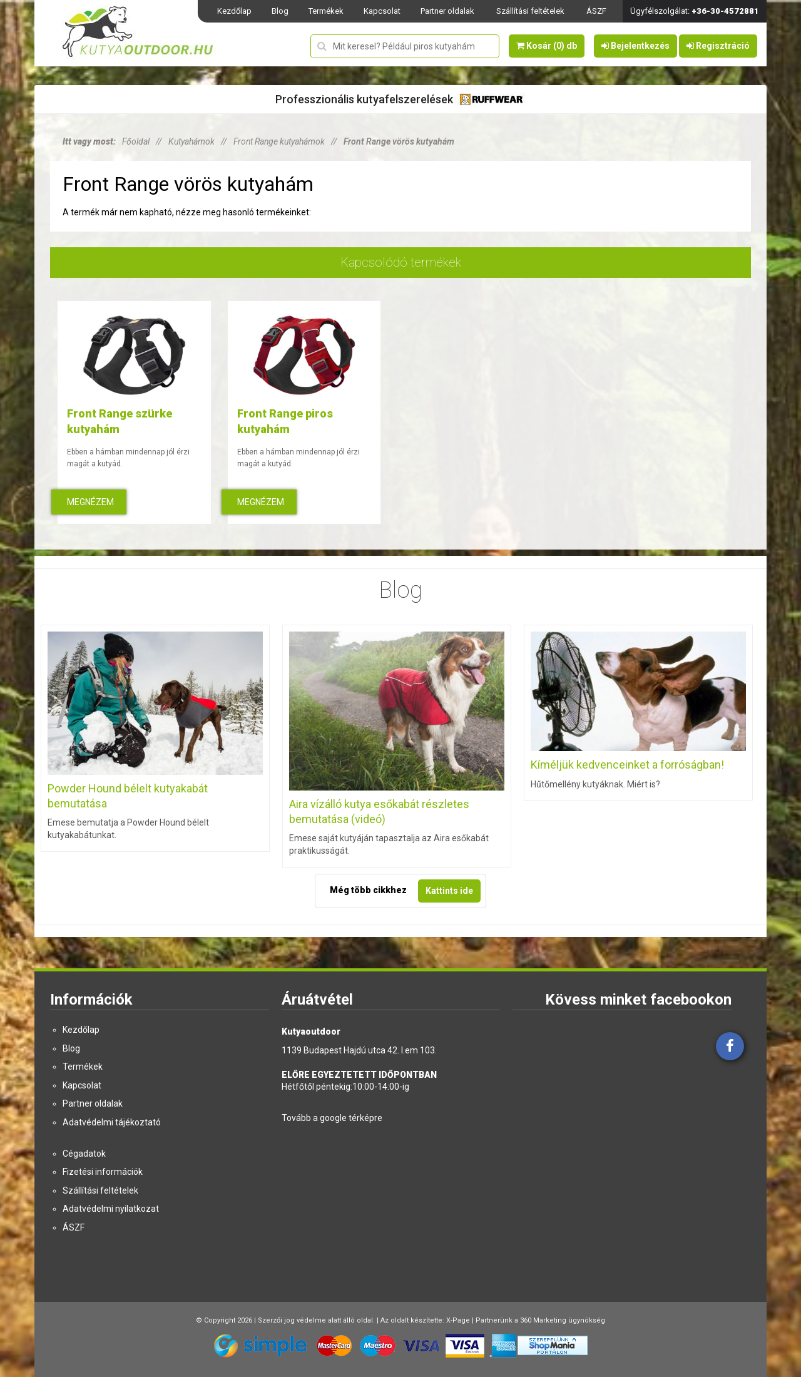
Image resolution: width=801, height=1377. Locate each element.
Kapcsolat (382, 11)
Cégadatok (84, 1154)
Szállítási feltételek (530, 11)
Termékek (326, 11)
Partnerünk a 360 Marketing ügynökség (540, 1320)
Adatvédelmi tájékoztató (112, 1122)
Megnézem (90, 502)
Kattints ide (449, 891)
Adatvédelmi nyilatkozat (111, 1209)
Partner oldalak (447, 11)
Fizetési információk (103, 1172)
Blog (280, 11)
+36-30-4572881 (725, 11)
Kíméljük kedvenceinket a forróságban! (627, 764)
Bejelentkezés (635, 46)
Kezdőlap (234, 11)
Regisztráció (718, 46)
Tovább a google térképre (332, 1118)
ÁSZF (596, 11)
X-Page (458, 1320)
